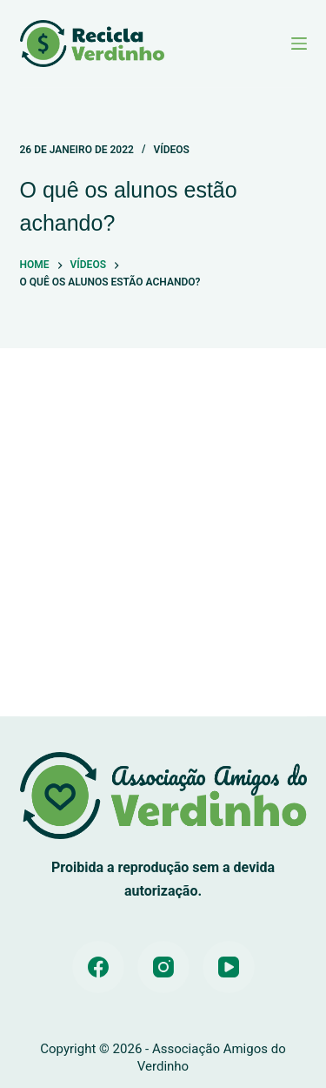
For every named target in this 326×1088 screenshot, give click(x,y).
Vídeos (171, 150)
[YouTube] (229, 967)
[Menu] (299, 43)
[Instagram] (163, 967)
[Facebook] (98, 967)
